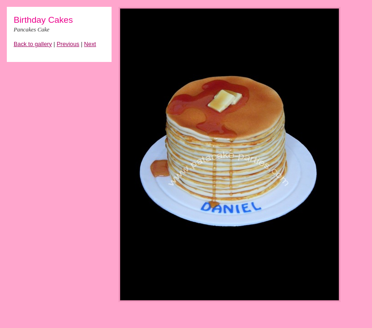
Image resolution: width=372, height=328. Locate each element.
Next (90, 44)
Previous (67, 44)
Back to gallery (33, 44)
